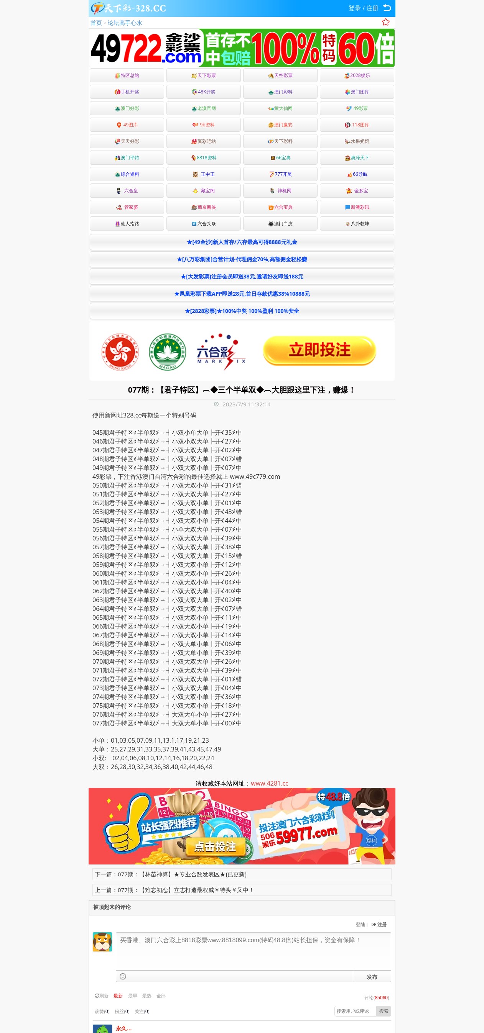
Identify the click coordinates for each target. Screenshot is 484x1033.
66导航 (357, 174)
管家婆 (127, 207)
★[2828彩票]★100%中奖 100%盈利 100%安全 (242, 310)
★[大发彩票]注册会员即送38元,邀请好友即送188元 (242, 276)
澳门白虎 (280, 223)
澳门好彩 (127, 108)
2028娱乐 (357, 75)
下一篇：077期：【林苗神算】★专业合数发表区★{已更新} (171, 874)
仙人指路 (127, 223)
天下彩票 (203, 75)
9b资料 (203, 124)
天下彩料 (280, 141)
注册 (372, 8)
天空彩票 (280, 75)
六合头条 (203, 223)
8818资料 (203, 157)
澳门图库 (357, 91)
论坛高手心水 (125, 22)
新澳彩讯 (357, 207)
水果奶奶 (357, 141)
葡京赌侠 (203, 207)
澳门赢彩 (280, 124)
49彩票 (357, 108)
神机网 (280, 190)
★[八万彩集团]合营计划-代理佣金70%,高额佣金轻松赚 (242, 259)
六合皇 (127, 190)
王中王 (204, 174)
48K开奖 (203, 91)
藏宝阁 (204, 190)
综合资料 (127, 174)
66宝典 (280, 157)
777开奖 (280, 174)
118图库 (357, 124)
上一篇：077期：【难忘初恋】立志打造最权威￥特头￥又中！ (174, 890)
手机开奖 (127, 91)
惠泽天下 (357, 157)
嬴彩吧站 (203, 141)
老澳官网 (203, 108)
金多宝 (357, 190)
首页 (96, 22)
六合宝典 (280, 207)
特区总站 (127, 75)
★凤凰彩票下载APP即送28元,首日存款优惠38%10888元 (242, 293)
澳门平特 (127, 157)
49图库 (127, 124)
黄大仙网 (280, 108)
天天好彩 (127, 141)
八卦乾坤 (357, 223)
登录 (355, 8)
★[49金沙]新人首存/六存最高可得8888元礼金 (242, 242)
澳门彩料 (280, 91)
